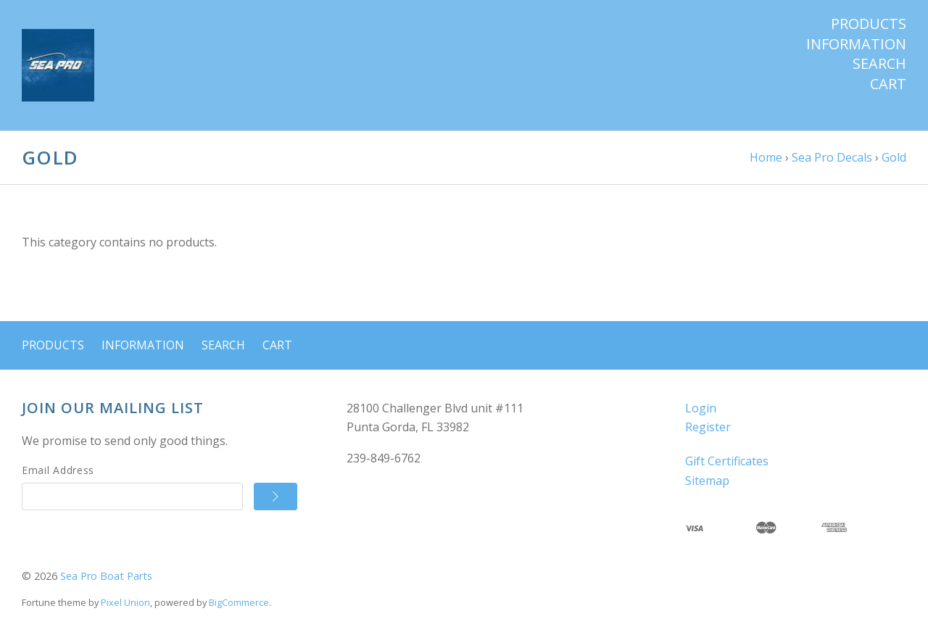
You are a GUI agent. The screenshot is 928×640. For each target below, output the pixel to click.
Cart (888, 84)
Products (868, 23)
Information (856, 44)
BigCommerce (239, 602)
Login (700, 408)
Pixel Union (125, 602)
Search (879, 63)
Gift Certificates (726, 461)
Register (708, 427)
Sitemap (707, 481)
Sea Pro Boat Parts (106, 576)
